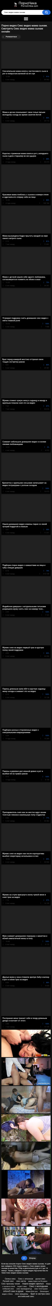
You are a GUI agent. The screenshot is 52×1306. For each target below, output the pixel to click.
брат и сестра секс (40, 1294)
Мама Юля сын (32, 1291)
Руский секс (8, 1281)
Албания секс (8, 1289)
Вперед (32, 1258)
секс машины (21, 1294)
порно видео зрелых (33, 1283)
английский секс (26, 1296)
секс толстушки (41, 1289)
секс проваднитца (24, 1289)
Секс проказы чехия (10, 1284)
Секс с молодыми (38, 1286)
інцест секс (22, 1286)
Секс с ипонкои (25, 1279)
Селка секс (10, 1279)
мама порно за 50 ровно (37, 1281)
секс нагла (21, 1281)
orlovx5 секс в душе (13, 1291)
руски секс (40, 1279)
